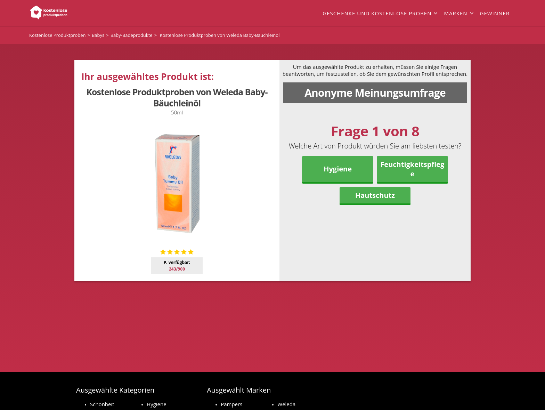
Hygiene (338, 169)
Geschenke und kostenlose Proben (377, 13)
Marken (455, 13)
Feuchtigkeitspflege (412, 169)
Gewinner (495, 13)
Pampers (231, 404)
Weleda (286, 404)
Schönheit (102, 404)
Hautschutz (375, 195)
